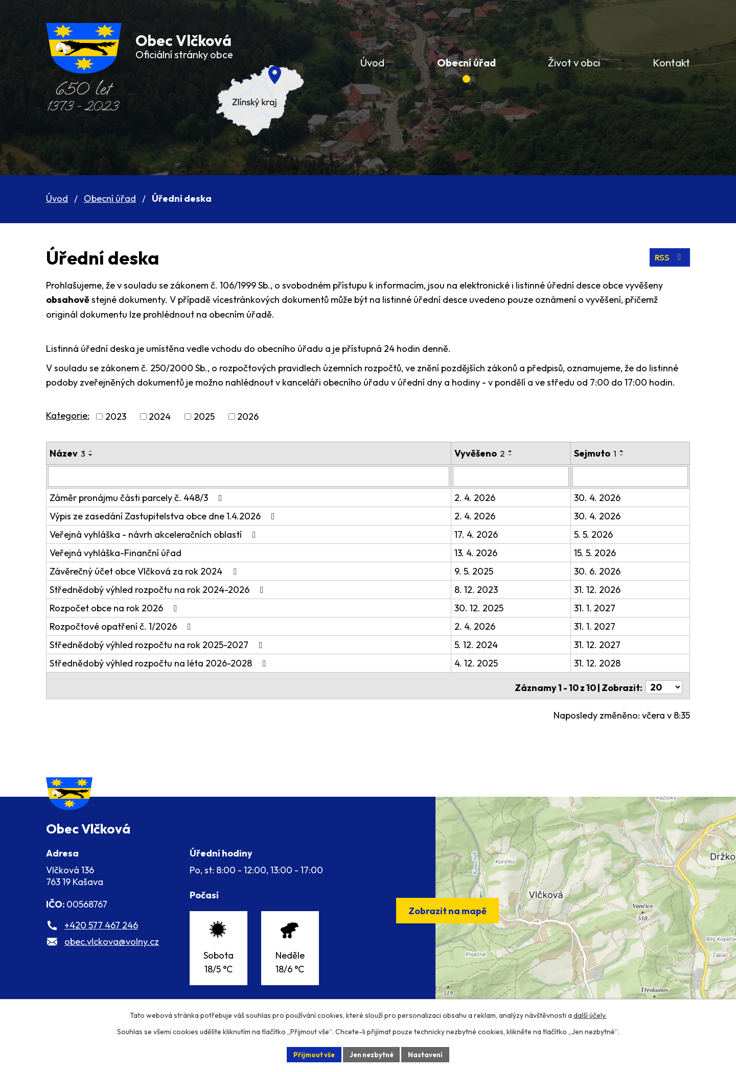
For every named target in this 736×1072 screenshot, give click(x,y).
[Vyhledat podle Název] (252, 476)
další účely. (590, 1013)
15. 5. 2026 (604, 552)
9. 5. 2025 (480, 570)
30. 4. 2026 (606, 497)
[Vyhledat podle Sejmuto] (634, 476)
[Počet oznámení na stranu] (664, 683)
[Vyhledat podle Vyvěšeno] (518, 476)
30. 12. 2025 (485, 607)
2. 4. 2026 (481, 497)
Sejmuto (604, 453)
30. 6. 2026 (606, 570)
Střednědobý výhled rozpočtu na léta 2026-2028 (160, 662)
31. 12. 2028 (606, 662)
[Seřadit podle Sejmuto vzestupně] (630, 451)
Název (67, 453)
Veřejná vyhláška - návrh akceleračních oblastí (155, 533)
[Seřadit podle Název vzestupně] (91, 451)
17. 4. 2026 (482, 533)
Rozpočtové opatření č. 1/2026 (122, 625)
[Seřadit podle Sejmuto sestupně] (630, 455)
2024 (160, 416)
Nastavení (429, 1053)
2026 (248, 416)
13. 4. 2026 (482, 552)
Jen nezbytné (372, 1053)
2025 (204, 416)
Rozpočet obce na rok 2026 (115, 607)
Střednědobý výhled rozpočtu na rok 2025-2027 (158, 644)
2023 (115, 416)
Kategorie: (67, 415)
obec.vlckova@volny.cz (111, 958)
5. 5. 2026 (602, 533)
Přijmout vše (310, 1053)
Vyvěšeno (486, 453)
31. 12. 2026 (606, 588)
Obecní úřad (110, 198)
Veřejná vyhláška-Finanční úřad (115, 552)
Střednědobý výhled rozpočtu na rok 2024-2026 (159, 588)
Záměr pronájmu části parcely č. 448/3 (138, 497)
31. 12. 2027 (606, 644)
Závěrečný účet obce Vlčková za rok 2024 (145, 570)
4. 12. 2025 (482, 662)
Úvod (57, 198)
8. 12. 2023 (482, 588)
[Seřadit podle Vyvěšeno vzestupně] (517, 451)
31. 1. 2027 (603, 607)
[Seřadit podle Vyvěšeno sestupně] (517, 455)
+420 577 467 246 (101, 941)
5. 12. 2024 (482, 644)
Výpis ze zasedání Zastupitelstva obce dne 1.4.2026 (164, 515)
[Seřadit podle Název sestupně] (91, 455)
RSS (669, 258)
